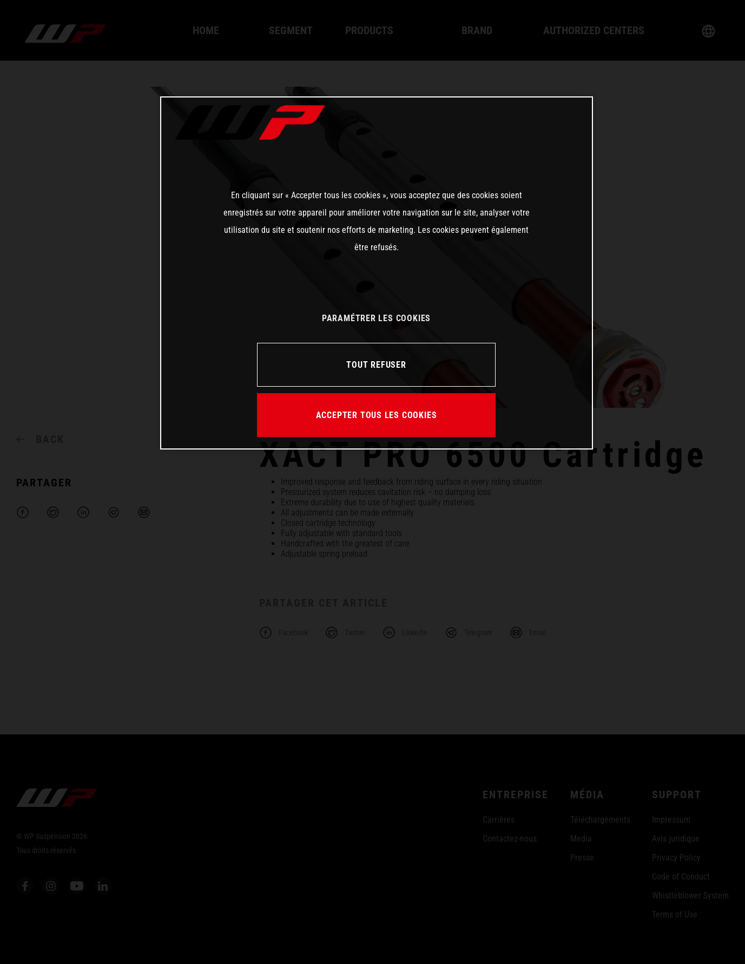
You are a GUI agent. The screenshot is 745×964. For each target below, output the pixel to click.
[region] (376, 273)
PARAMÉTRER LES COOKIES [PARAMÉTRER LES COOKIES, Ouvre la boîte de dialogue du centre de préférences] (376, 318)
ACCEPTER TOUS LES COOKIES (376, 415)
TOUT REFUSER (376, 365)
